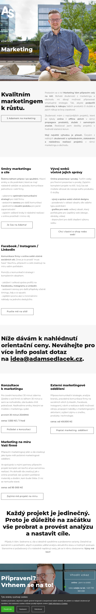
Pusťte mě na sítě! (17, 311)
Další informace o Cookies (58, 603)
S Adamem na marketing (21, 118)
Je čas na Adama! (17, 225)
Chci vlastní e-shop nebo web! (72, 233)
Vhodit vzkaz (79, 574)
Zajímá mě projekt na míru (22, 496)
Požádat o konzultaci (19, 429)
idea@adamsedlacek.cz (46, 358)
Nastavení (23, 609)
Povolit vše (8, 609)
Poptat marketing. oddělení (72, 430)
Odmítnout (38, 609)
